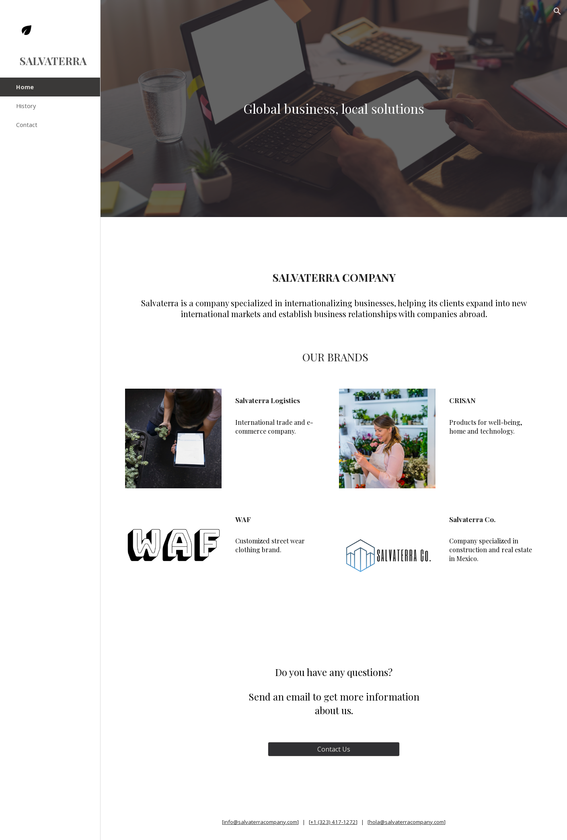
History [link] (26, 106)
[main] (333, 108)
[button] (557, 11)
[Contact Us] (333, 749)
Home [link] (25, 87)
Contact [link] (26, 125)
